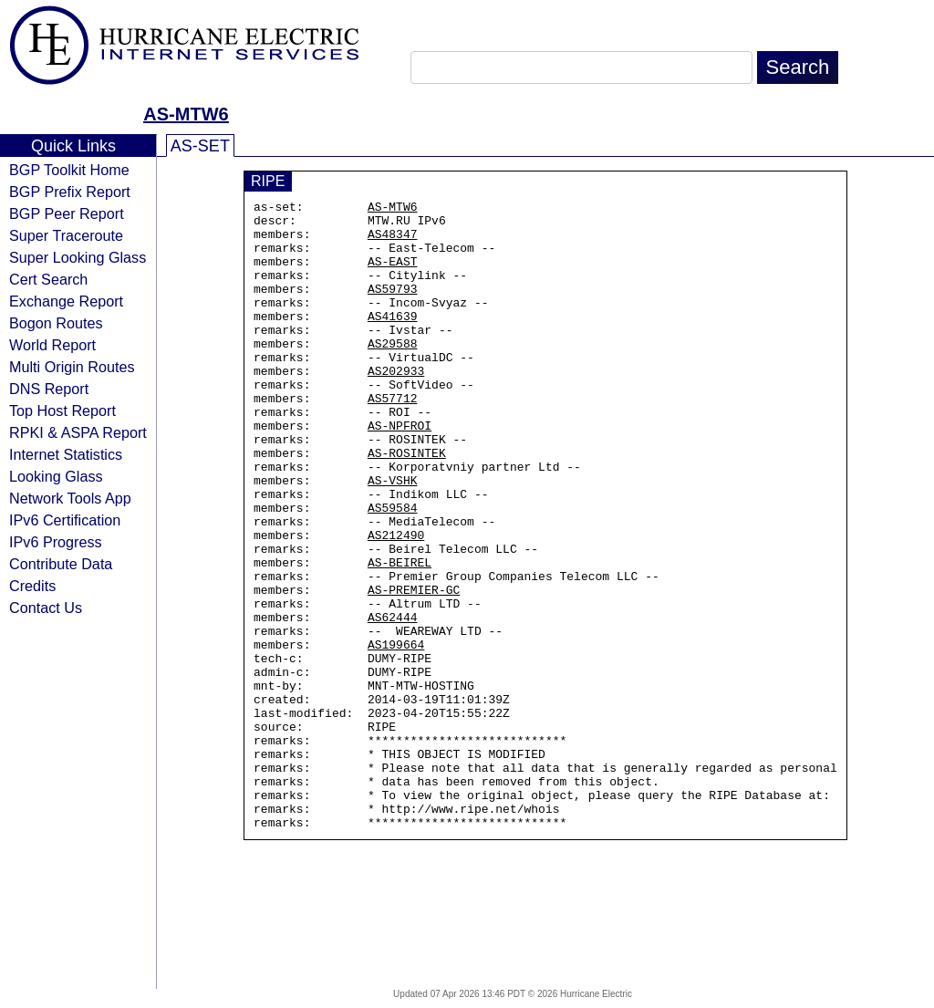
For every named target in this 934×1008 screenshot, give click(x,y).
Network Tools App (70, 498)
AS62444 (393, 701)
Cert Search (48, 279)
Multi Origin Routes (72, 367)
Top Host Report (62, 410)
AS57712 (393, 439)
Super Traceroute (66, 235)
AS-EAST (393, 274)
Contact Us (45, 607)
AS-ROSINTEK (407, 504)
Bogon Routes (56, 323)
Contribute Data (60, 564)
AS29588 (393, 373)
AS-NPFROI (399, 471)
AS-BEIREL (399, 636)
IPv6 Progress (55, 542)
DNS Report (48, 388)
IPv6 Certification (64, 520)
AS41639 (393, 340)
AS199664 (396, 734)
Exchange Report (66, 301)
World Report (52, 345)
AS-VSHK (393, 537)
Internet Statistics (65, 454)
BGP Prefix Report (69, 191)
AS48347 (393, 242)
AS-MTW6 (185, 114)
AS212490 (396, 603)
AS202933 (396, 406)
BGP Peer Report (66, 213)
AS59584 (393, 570)
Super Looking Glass (77, 257)
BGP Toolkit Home (69, 169)
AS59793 (393, 307)
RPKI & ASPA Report (78, 432)
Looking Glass (56, 476)
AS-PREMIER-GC (414, 668)
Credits (32, 585)
